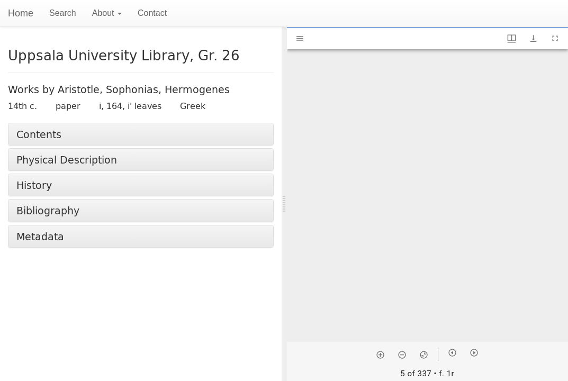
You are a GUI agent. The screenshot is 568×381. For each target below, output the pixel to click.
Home (20, 13)
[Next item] (474, 353)
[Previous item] (452, 353)
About (107, 12)
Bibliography (47, 210)
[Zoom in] (380, 354)
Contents (38, 134)
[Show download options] (533, 38)
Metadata (40, 236)
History (34, 185)
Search (62, 12)
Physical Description (66, 159)
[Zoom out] (402, 354)
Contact (152, 12)
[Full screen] (555, 38)
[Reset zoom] (424, 354)
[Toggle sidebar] (300, 38)
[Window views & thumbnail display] (511, 38)
